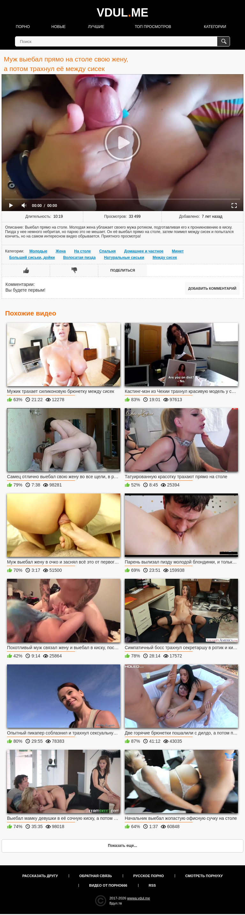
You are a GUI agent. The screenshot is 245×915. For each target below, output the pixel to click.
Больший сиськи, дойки (32, 257)
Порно (23, 27)
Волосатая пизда (79, 257)
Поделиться (122, 270)
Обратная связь (95, 876)
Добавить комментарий (212, 288)
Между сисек (164, 257)
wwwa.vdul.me (138, 898)
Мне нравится (26, 270)
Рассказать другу (40, 876)
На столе (82, 251)
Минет (178, 251)
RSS (152, 885)
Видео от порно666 (108, 885)
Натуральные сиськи (124, 257)
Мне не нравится (74, 270)
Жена (61, 251)
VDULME (122, 12)
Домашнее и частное (143, 251)
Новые (58, 27)
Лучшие (96, 27)
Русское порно (148, 876)
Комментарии (19, 284)
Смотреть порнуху (204, 876)
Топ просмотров (153, 27)
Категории (215, 27)
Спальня (107, 251)
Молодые (38, 251)
